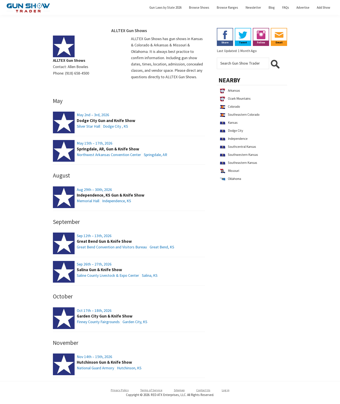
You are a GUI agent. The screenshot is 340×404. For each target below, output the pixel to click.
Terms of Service (151, 390)
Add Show (323, 7)
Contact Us (203, 390)
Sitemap (179, 390)
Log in (225, 390)
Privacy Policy (120, 390)
